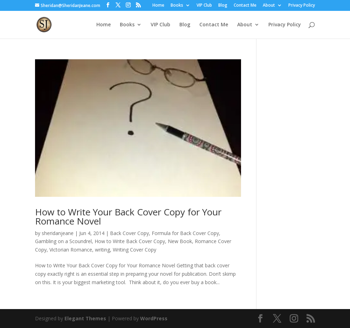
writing (102, 249)
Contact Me (245, 5)
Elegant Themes (85, 318)
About (269, 5)
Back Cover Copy (129, 233)
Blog (222, 5)
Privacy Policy (301, 5)
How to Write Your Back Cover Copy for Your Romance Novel (128, 216)
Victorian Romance (70, 249)
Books (177, 5)
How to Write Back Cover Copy (130, 241)
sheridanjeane (58, 233)
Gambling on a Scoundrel (63, 241)
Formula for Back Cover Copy (185, 233)
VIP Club (204, 5)
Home (158, 5)
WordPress (153, 318)
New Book (180, 241)
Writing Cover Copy (134, 249)
